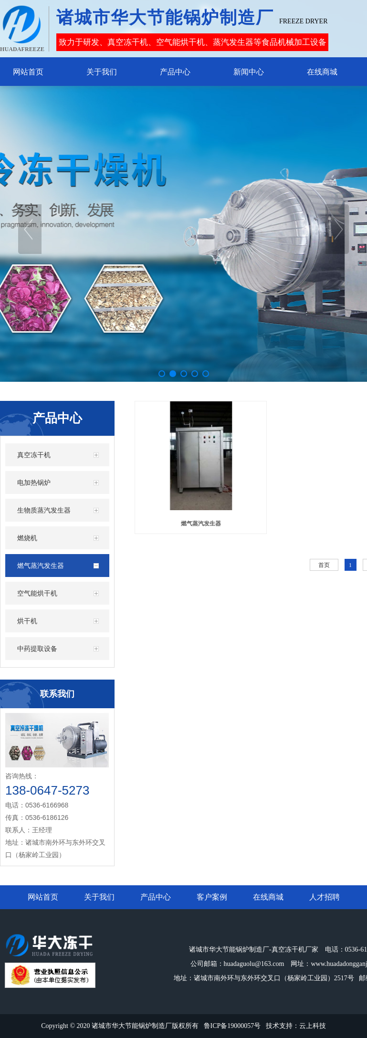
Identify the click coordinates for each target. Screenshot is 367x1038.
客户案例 (212, 897)
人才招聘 (324, 897)
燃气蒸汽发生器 (201, 523)
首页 (324, 565)
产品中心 (155, 897)
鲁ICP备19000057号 (232, 1025)
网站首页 (43, 897)
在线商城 (268, 897)
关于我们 (99, 897)
